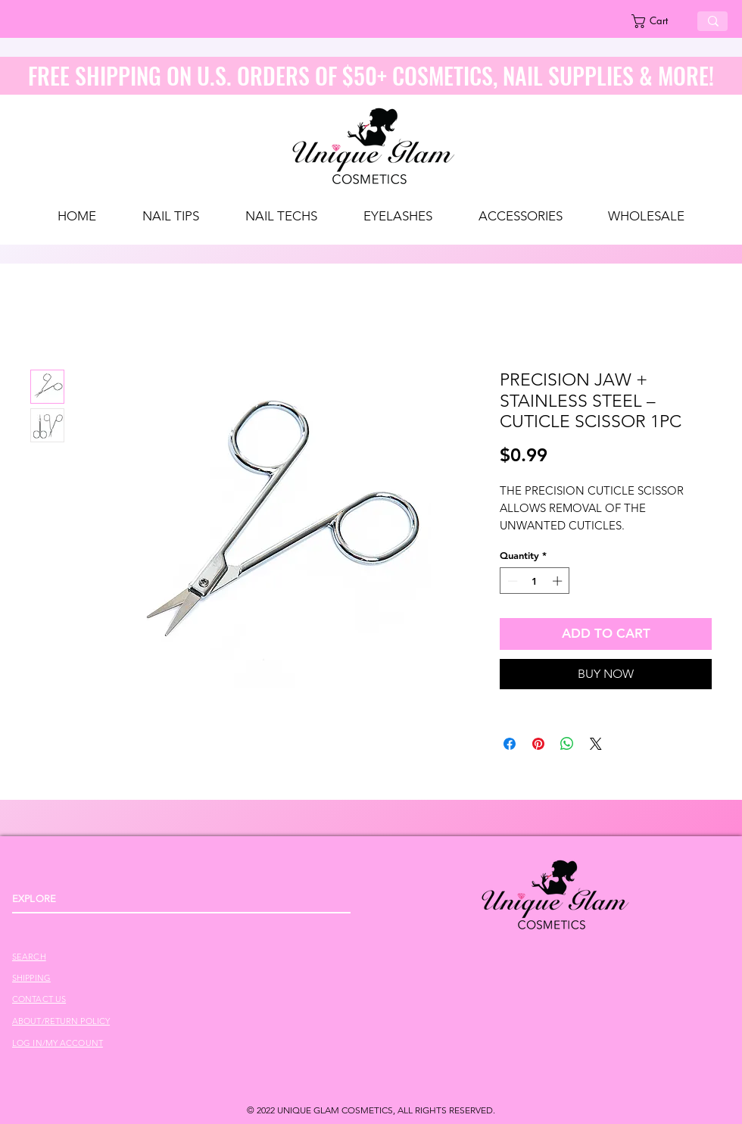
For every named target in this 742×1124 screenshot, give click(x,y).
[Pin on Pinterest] (538, 744)
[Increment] (559, 581)
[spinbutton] (535, 581)
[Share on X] (596, 744)
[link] (658, 21)
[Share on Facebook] (509, 744)
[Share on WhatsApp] (567, 744)
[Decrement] (511, 581)
